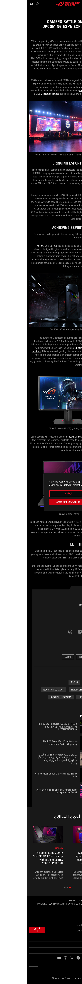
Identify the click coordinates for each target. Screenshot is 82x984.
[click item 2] (38, 887)
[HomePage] (77, 900)
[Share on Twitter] (62, 631)
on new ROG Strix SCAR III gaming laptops (59, 436)
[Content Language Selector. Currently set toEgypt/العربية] (72, 972)
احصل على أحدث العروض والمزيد (64, 925)
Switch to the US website (41, 501)
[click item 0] (43, 887)
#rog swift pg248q (33, 696)
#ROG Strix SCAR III (62, 696)
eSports (55, 656)
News (69, 656)
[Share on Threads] (43, 631)
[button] (78, 4)
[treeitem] (60, 852)
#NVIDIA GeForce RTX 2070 (58, 689)
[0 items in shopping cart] (4, 4)
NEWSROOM (74, 950)
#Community (65, 682)
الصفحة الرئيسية (72, 938)
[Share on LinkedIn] (52, 631)
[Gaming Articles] (62, 900)
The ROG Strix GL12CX (19, 245)
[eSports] (46, 900)
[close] (62, 476)
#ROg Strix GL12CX (26, 689)
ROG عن (76, 944)
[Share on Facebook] (72, 631)
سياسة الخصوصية (72, 978)
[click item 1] (40, 887)
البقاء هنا (41, 493)
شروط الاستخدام (55, 978)
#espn (47, 682)
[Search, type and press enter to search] (10, 4)
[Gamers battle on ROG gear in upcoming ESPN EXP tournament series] (37, 905)
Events (41, 656)
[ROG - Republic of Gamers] (41, 4)
